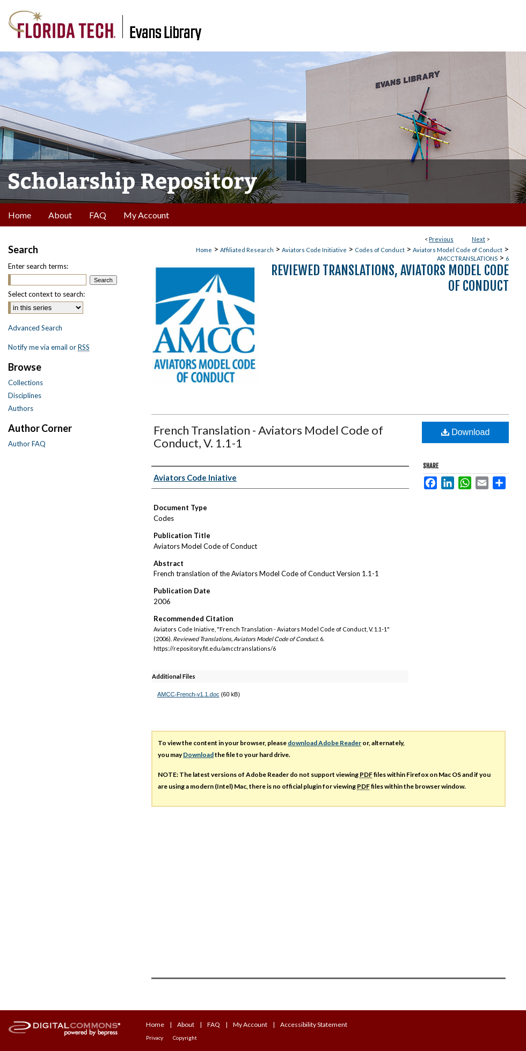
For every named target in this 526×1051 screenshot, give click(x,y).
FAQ (213, 1024)
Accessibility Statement (313, 1024)
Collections (25, 382)
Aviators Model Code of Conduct (457, 249)
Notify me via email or (49, 347)
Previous (441, 239)
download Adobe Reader (324, 743)
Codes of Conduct (380, 249)
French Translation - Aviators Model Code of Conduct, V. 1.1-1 (268, 436)
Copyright (185, 1037)
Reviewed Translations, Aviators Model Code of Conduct (390, 278)
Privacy (154, 1037)
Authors (20, 408)
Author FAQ (27, 443)
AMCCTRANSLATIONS (467, 258)
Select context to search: (46, 294)
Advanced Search (35, 328)
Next (478, 239)
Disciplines (24, 395)
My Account (250, 1024)
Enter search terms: (38, 266)
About (185, 1024)
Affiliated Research (247, 249)
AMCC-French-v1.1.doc (188, 694)
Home (204, 249)
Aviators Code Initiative (314, 249)
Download (465, 432)
